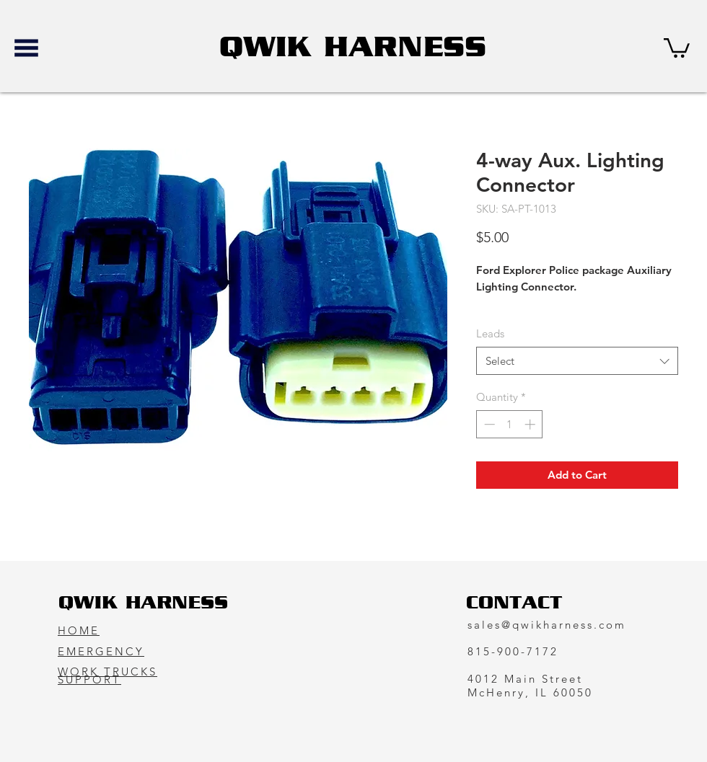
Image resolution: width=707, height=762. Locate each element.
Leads (490, 333)
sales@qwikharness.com (546, 625)
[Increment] (531, 424)
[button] (26, 48)
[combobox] (577, 361)
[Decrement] (488, 424)
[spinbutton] (510, 424)
